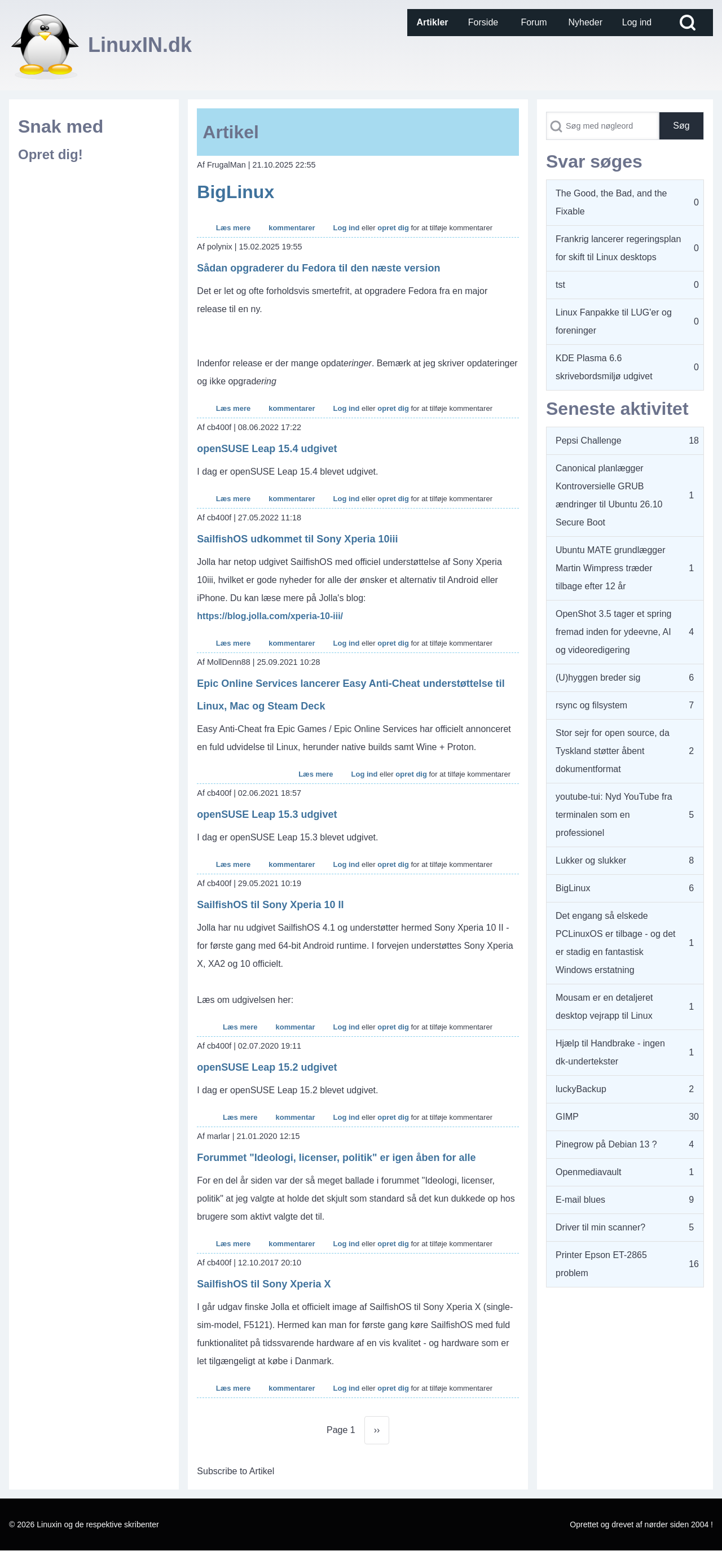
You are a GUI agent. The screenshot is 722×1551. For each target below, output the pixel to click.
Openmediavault (589, 1172)
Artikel (230, 132)
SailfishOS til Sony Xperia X (264, 1284)
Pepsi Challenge (589, 440)
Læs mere (233, 228)
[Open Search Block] (687, 22)
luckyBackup (581, 1089)
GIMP (567, 1116)
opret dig (393, 228)
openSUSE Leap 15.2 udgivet (267, 1067)
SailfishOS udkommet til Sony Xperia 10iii (297, 539)
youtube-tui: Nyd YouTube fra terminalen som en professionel (614, 815)
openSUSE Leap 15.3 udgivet (267, 814)
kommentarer (291, 228)
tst (560, 285)
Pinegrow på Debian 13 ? (606, 1144)
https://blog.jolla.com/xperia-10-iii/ (270, 616)
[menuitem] (432, 22)
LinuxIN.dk (140, 44)
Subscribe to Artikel (235, 1471)
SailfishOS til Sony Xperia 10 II (270, 904)
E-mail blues (580, 1199)
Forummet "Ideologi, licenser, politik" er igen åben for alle (336, 1157)
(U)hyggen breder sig (598, 677)
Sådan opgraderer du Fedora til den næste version (318, 268)
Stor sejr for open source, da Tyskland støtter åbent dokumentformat (613, 751)
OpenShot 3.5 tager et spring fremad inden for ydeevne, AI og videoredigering (613, 632)
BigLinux (235, 192)
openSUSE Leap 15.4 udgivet (267, 448)
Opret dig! (50, 154)
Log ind (346, 228)
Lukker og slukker (591, 860)
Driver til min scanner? (600, 1227)
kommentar (295, 1027)
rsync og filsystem (591, 705)
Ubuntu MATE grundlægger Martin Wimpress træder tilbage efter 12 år (610, 568)
